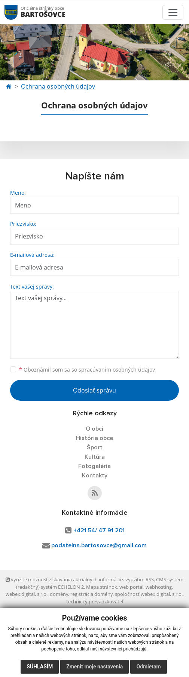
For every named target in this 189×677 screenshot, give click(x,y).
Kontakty (94, 475)
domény (59, 594)
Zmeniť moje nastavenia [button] (94, 667)
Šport (95, 447)
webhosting (159, 587)
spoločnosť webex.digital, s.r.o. (149, 594)
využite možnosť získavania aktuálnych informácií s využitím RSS (80, 579)
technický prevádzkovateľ (94, 601)
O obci (94, 429)
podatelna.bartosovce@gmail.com (99, 545)
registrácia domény (91, 594)
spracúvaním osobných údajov (117, 369)
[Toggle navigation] (172, 12)
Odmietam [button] (148, 667)
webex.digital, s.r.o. (27, 594)
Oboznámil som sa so (87, 369)
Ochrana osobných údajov (58, 86)
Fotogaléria (94, 466)
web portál (131, 587)
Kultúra (95, 457)
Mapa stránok (101, 587)
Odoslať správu (94, 390)
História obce (94, 438)
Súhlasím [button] (40, 667)
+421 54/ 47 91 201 (99, 530)
